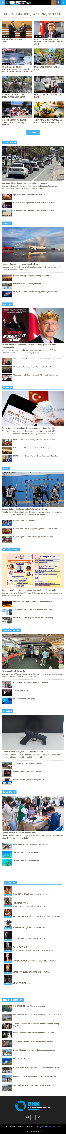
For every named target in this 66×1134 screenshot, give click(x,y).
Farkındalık (9, 792)
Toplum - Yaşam (11, 630)
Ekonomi (7, 387)
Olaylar (7, 711)
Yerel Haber (9, 142)
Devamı (33, 132)
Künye (26, 1131)
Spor (5, 468)
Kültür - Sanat (11, 549)
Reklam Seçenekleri (36, 1131)
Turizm (6, 223)
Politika (7, 304)
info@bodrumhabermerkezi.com (48, 1127)
